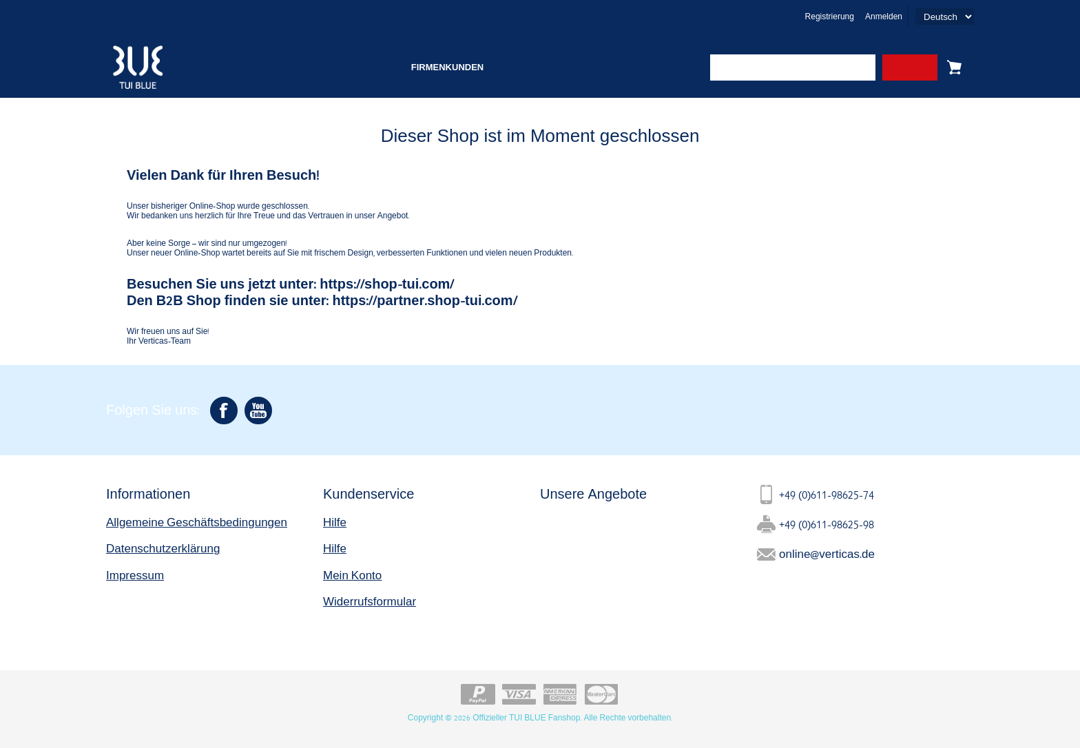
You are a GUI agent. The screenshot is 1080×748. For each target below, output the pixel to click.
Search (909, 67)
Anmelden (883, 16)
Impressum (135, 574)
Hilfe (334, 521)
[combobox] (792, 67)
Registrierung (829, 16)
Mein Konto (352, 574)
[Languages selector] (944, 16)
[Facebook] (224, 410)
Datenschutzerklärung (163, 547)
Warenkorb (954, 67)
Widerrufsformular (369, 600)
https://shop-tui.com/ (387, 283)
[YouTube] (258, 410)
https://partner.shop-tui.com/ (424, 300)
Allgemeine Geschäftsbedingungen (196, 521)
